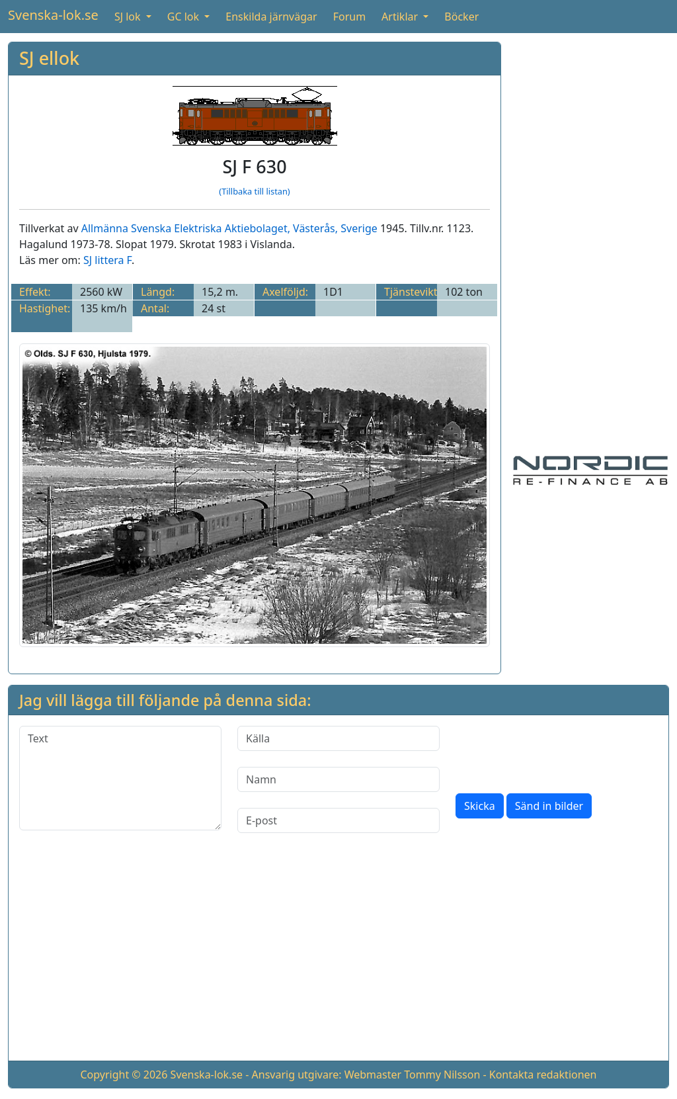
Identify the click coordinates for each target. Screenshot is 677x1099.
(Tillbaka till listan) (254, 191)
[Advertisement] (590, 240)
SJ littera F (107, 260)
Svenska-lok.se (53, 15)
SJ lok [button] (128, 16)
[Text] (120, 778)
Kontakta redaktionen (543, 1074)
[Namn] (338, 779)
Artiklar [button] (400, 16)
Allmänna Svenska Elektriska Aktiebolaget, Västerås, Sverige (229, 228)
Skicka (479, 806)
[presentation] (556, 751)
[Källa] (338, 738)
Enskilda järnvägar (271, 16)
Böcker (461, 16)
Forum (349, 16)
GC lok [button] (184, 16)
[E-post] (338, 820)
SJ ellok (49, 58)
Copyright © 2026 (123, 1074)
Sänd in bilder (549, 806)
